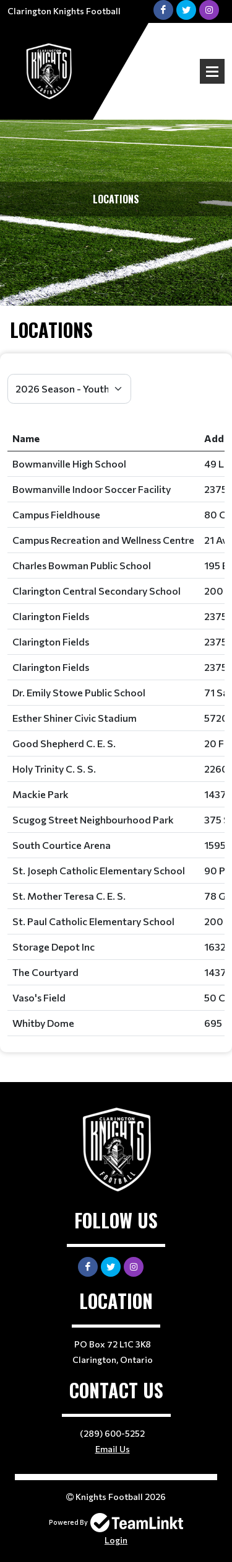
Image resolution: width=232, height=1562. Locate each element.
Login (116, 1540)
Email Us (112, 1449)
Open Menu (212, 71)
